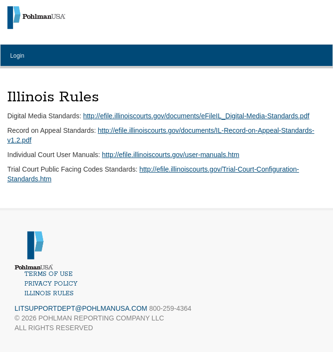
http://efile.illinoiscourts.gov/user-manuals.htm (170, 155)
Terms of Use (48, 274)
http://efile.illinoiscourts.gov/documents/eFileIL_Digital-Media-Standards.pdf (196, 116)
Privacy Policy (51, 284)
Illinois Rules (49, 293)
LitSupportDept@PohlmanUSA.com (81, 308)
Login (17, 55)
